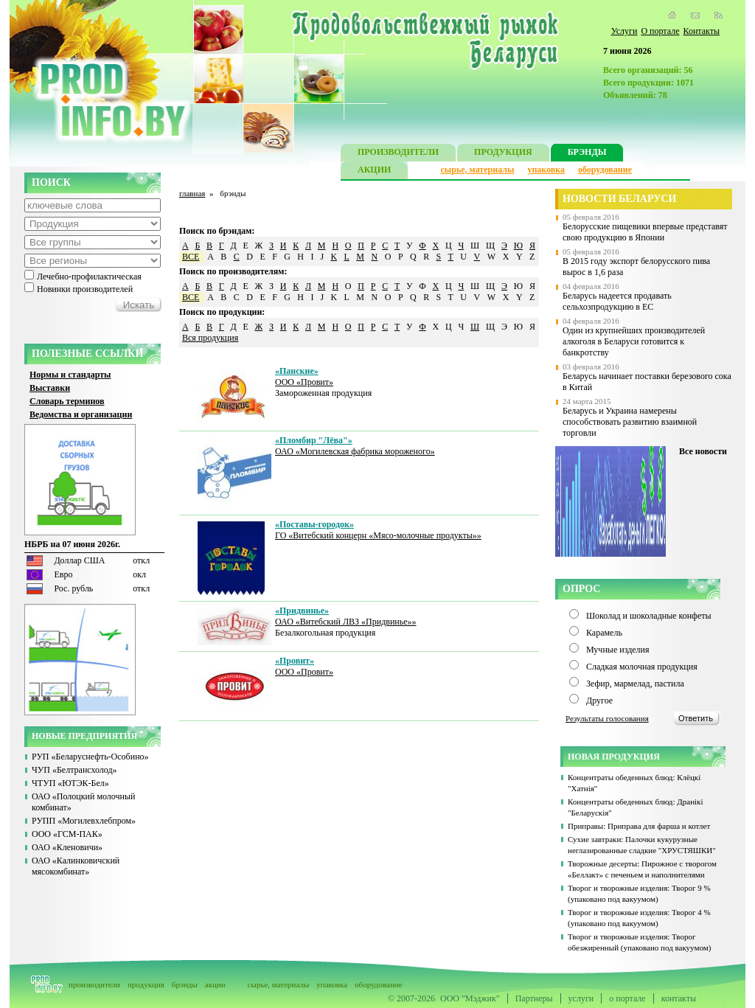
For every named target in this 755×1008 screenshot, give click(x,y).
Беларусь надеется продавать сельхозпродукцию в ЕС (617, 301)
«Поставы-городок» (314, 524)
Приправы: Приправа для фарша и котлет (639, 825)
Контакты (701, 31)
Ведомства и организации (80, 414)
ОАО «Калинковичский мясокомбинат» (75, 866)
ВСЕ (190, 256)
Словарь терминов (67, 401)
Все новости (703, 451)
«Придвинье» (302, 610)
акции (215, 984)
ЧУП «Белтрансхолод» (74, 770)
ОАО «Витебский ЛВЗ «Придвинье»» (346, 621)
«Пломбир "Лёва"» (313, 440)
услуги (581, 998)
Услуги (624, 31)
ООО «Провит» (304, 382)
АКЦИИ (374, 171)
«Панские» (297, 371)
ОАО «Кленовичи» (67, 847)
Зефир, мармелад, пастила (635, 683)
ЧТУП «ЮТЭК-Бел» (70, 783)
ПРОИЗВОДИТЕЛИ (398, 154)
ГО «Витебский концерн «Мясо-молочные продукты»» (378, 535)
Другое (599, 700)
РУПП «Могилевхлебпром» (84, 821)
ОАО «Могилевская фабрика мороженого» (355, 451)
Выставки (49, 388)
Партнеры (534, 998)
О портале (660, 31)
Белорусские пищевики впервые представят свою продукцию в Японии (645, 232)
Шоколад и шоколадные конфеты (648, 616)
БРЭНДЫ (587, 154)
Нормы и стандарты (70, 374)
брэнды (185, 984)
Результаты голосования (607, 718)
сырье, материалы (478, 169)
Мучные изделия (618, 649)
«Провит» (294, 661)
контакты (678, 998)
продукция (146, 984)
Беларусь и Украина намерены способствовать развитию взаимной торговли (630, 422)
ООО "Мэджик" (470, 998)
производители (94, 984)
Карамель (604, 633)
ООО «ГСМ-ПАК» (67, 834)
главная (192, 193)
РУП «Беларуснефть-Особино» (90, 756)
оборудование (605, 169)
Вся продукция (210, 338)
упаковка (546, 169)
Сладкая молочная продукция (641, 666)
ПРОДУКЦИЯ (503, 154)
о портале (627, 998)
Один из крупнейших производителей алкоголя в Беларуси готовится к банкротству (634, 341)
